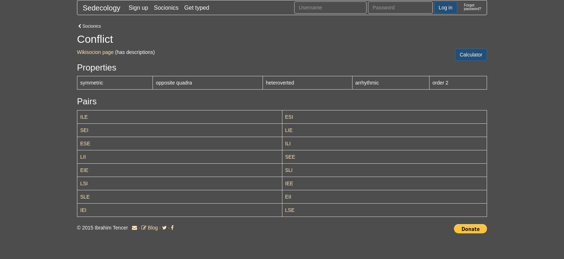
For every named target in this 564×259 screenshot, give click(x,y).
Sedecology (101, 8)
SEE (290, 157)
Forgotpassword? (472, 7)
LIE (289, 130)
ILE (84, 117)
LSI (84, 183)
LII (83, 157)
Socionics (166, 8)
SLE (85, 197)
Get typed (196, 8)
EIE (84, 170)
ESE (85, 143)
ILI (288, 143)
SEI (84, 130)
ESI (289, 117)
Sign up (138, 8)
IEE (289, 183)
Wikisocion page (95, 52)
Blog (149, 228)
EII (288, 197)
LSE (290, 210)
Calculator (471, 55)
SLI (289, 170)
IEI (83, 210)
